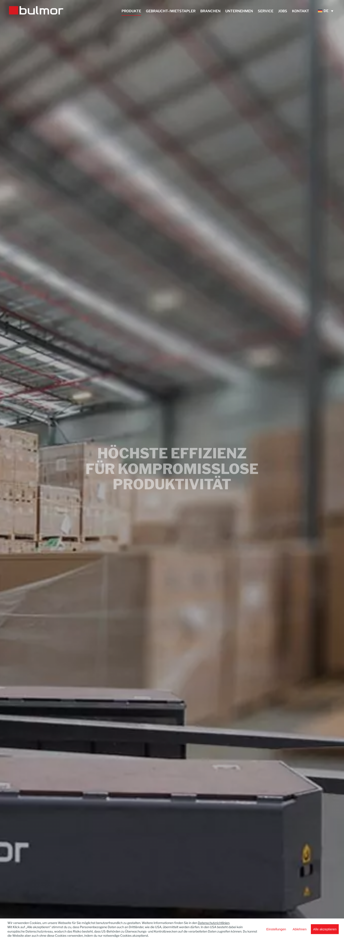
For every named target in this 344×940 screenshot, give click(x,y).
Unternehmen (239, 11)
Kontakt (300, 11)
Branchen (210, 11)
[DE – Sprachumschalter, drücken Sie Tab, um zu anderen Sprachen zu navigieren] (326, 11)
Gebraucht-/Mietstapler (170, 11)
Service (265, 11)
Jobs (282, 11)
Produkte (131, 11)
